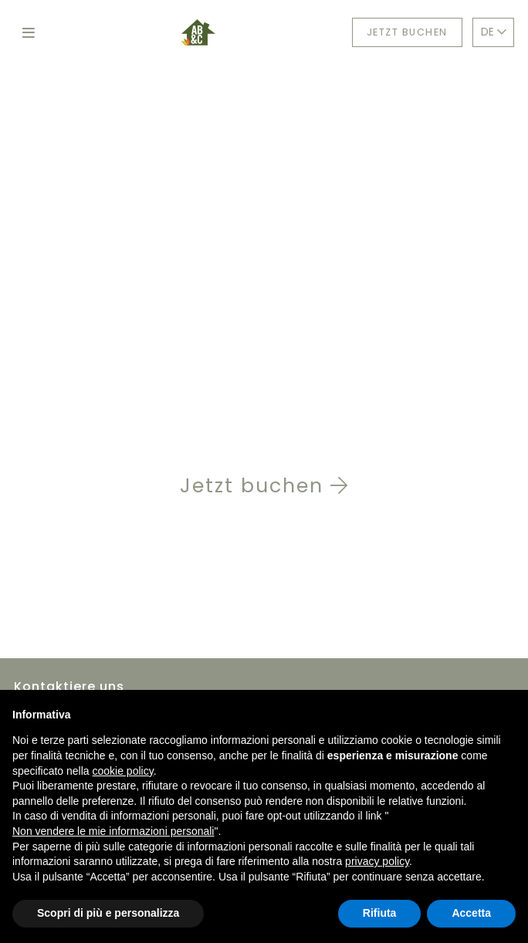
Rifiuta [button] (380, 913)
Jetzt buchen (407, 32)
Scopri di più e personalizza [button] (108, 913)
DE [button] (493, 32)
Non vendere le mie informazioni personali (113, 831)
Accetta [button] (471, 913)
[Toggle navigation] (29, 33)
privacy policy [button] (377, 861)
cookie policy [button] (123, 771)
